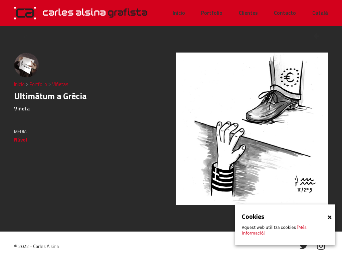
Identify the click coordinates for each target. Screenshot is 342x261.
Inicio (20, 84)
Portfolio (38, 84)
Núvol (20, 140)
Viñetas (60, 84)
